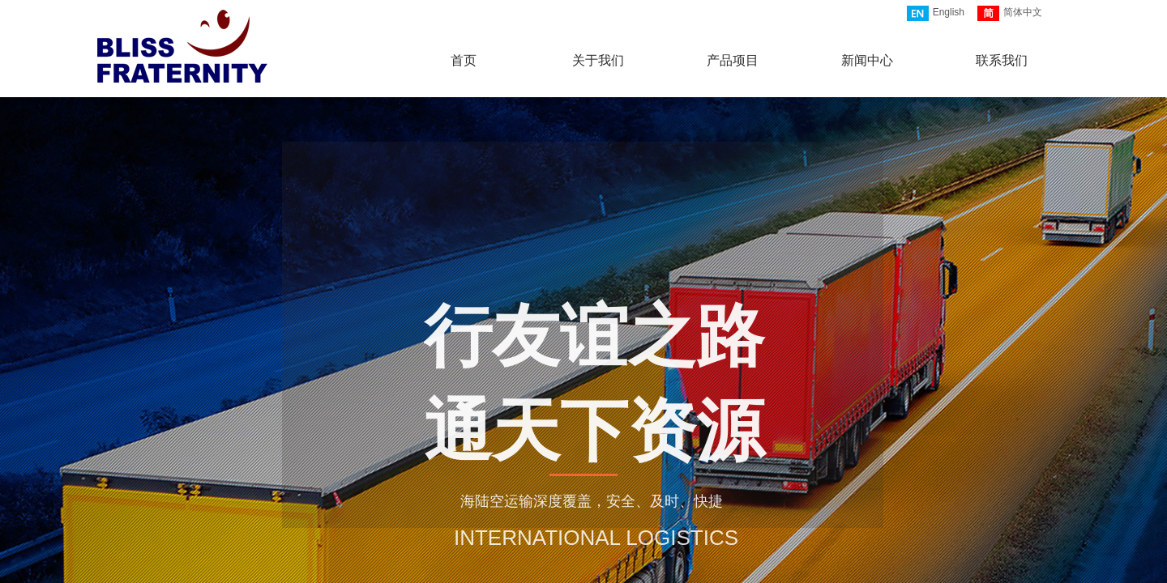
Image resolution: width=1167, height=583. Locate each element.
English (935, 13)
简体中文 (1009, 13)
